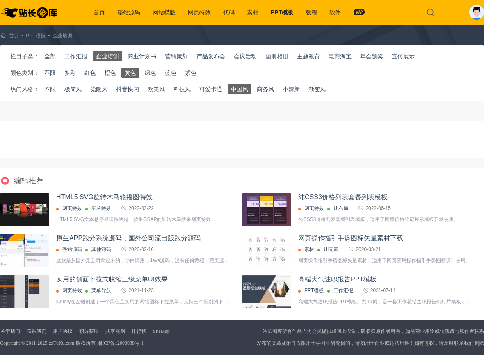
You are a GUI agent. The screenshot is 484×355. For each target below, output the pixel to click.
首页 (99, 12)
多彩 (70, 72)
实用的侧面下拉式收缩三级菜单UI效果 (112, 279)
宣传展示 (403, 56)
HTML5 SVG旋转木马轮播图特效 (104, 197)
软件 (335, 12)
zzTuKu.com (61, 343)
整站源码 (128, 12)
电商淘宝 (340, 56)
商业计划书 (142, 56)
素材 (252, 12)
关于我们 (10, 331)
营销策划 (176, 56)
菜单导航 (101, 290)
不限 (50, 72)
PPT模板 (282, 12)
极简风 (73, 89)
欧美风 (156, 89)
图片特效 (101, 208)
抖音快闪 (127, 89)
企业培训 (62, 36)
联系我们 (36, 331)
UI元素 (331, 249)
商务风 (265, 89)
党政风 (98, 89)
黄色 (130, 72)
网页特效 (199, 12)
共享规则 (115, 331)
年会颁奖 (371, 56)
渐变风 (317, 89)
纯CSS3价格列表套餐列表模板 (343, 197)
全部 (50, 56)
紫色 (190, 72)
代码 (229, 12)
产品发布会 (210, 56)
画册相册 (276, 56)
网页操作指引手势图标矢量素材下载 (350, 238)
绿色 (150, 72)
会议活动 (245, 56)
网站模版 (164, 12)
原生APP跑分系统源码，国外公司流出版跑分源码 (128, 238)
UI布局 (340, 208)
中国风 (239, 89)
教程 (311, 12)
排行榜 (139, 331)
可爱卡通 (210, 89)
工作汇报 (75, 56)
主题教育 (308, 56)
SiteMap (161, 331)
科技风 (182, 89)
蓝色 (170, 72)
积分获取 (89, 331)
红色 (90, 72)
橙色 (110, 72)
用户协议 (63, 331)
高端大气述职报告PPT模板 (337, 279)
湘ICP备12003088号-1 (120, 343)
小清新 (291, 89)
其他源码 (101, 249)
